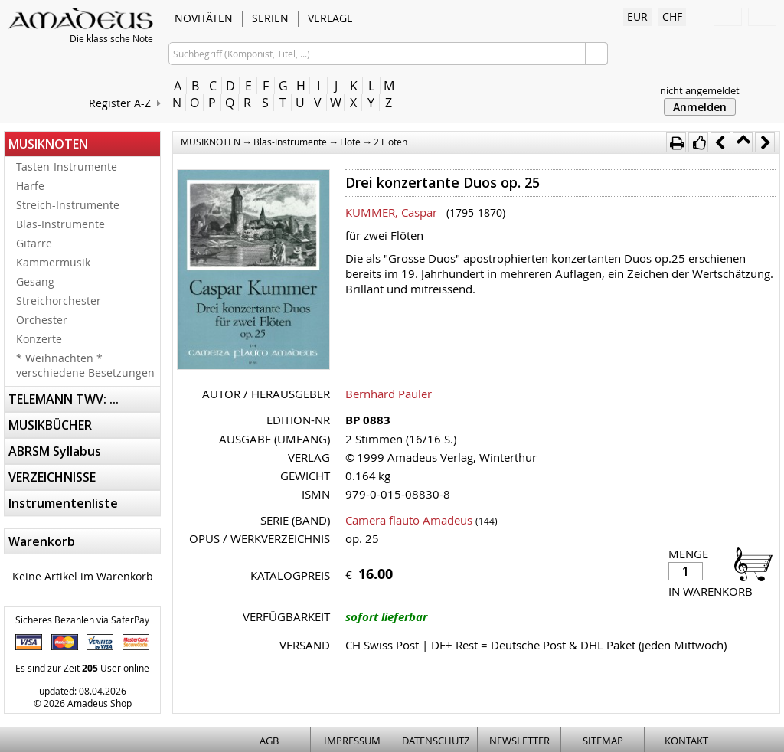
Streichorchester (58, 300)
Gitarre (34, 243)
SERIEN (270, 18)
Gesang (35, 281)
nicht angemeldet (700, 90)
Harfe (30, 185)
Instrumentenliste (63, 503)
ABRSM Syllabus (54, 451)
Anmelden (700, 107)
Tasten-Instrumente (66, 166)
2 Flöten (390, 142)
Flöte (350, 142)
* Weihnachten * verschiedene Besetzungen (85, 365)
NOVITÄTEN (204, 18)
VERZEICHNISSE (52, 477)
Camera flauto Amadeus (408, 520)
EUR (637, 16)
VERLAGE (330, 18)
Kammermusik (53, 262)
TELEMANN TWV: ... (63, 399)
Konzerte (39, 339)
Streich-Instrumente (67, 205)
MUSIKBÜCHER (50, 425)
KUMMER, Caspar (391, 212)
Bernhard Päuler (388, 393)
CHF (672, 16)
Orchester (41, 319)
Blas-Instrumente (60, 224)
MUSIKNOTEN (48, 144)
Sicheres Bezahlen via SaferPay (82, 619)
